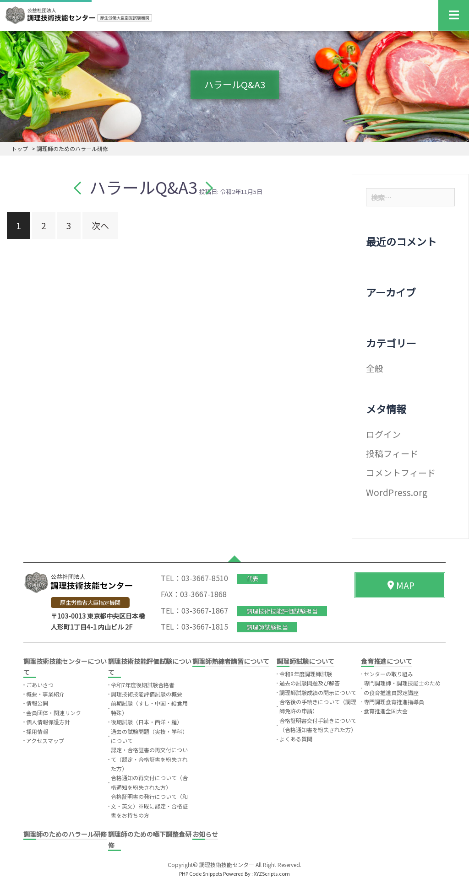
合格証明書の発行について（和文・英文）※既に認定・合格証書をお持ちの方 (149, 805)
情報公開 (37, 703)
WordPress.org (396, 492)
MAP (399, 585)
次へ (100, 225)
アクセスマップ (45, 740)
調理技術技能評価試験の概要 (146, 694)
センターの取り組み (388, 674)
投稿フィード (392, 453)
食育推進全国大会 (386, 711)
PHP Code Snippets (200, 873)
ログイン (383, 434)
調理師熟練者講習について (230, 661)
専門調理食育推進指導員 (394, 702)
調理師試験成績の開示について (317, 692)
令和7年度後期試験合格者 (143, 685)
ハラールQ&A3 (143, 187)
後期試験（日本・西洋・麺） (146, 722)
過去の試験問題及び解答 (309, 683)
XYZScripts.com (272, 873)
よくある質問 (295, 739)
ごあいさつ (40, 685)
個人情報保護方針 (48, 722)
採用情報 (37, 731)
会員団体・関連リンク (53, 712)
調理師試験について (305, 661)
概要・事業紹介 (45, 694)
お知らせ (205, 834)
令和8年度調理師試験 (305, 674)
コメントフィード (401, 472)
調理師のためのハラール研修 (65, 834)
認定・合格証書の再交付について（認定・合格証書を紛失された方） (149, 759)
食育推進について (386, 661)
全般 (374, 368)
